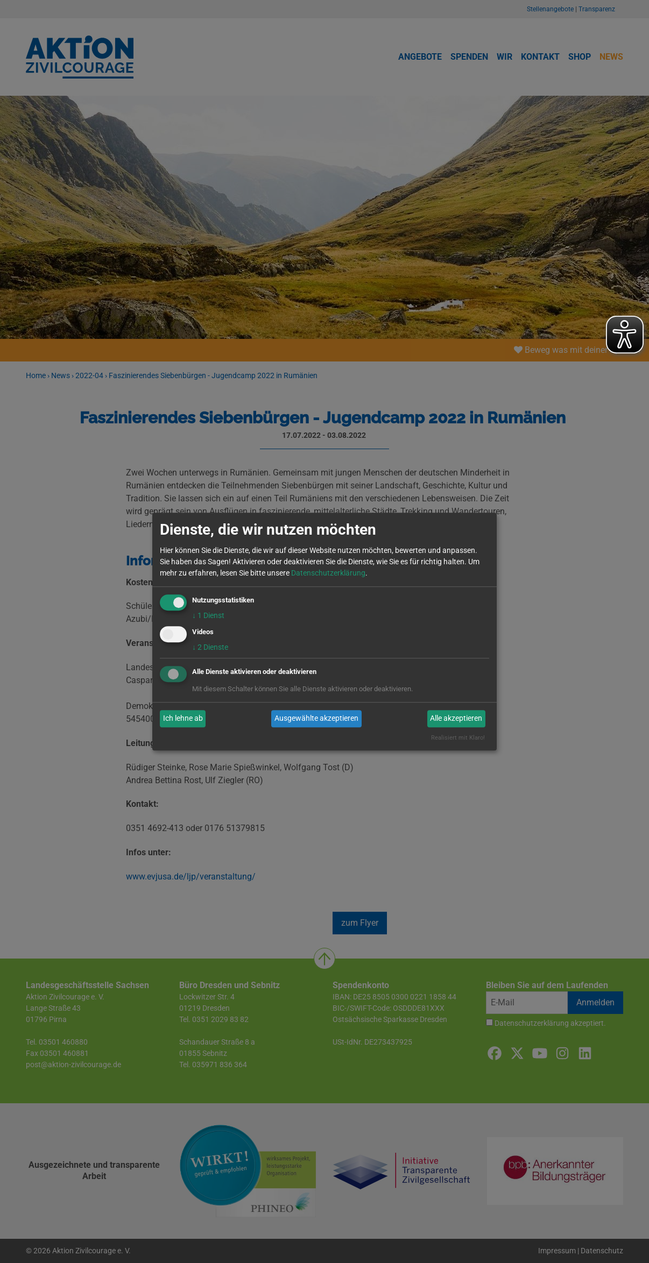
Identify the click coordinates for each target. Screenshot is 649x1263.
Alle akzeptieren (456, 718)
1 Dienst (208, 615)
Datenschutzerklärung (328, 573)
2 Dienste (210, 647)
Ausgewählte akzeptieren (316, 718)
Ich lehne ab (183, 718)
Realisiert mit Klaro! (458, 737)
